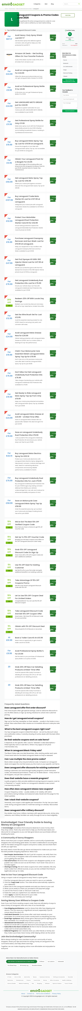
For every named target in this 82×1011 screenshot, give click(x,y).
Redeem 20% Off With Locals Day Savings (29, 300)
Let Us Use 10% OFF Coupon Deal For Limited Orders (29, 597)
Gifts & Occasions (54, 980)
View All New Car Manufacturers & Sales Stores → (21, 961)
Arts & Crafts (17, 977)
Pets (33, 983)
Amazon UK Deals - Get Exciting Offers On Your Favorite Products (29, 54)
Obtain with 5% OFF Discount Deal (30, 626)
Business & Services (45, 977)
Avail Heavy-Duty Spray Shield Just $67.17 (28, 36)
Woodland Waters (37, 965)
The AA (65, 60)
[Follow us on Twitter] (75, 1000)
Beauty (35, 977)
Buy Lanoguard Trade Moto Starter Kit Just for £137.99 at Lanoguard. (27, 199)
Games (45, 980)
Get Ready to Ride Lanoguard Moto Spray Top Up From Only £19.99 (28, 396)
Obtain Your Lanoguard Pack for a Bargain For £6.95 (29, 160)
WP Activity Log (24, 965)
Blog (52, 4)
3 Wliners (41, 961)
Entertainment (19, 980)
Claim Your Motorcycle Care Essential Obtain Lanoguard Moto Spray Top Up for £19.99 (29, 354)
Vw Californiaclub (67, 66)
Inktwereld (61, 961)
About (23, 994)
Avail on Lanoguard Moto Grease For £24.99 (29, 71)
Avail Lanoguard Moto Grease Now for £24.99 (28, 334)
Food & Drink (37, 980)
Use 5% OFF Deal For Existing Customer (27, 566)
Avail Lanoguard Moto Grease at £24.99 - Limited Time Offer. (29, 415)
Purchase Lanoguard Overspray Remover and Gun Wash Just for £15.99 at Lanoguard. (29, 241)
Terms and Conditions (43, 994)
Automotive (27, 977)
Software (47, 983)
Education (70, 977)
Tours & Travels (68, 983)
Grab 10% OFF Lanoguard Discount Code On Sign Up (26, 551)
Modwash (65, 63)
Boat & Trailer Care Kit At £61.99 (29, 637)
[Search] (79, 4)
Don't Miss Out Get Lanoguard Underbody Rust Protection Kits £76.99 (28, 375)
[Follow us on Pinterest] (75, 1003)
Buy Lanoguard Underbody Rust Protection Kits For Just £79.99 (29, 479)
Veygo (65, 70)
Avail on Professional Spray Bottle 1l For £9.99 (30, 87)
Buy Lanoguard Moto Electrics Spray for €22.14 (28, 454)
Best (46, 4)
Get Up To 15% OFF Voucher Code (29, 537)
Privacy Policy (56, 994)
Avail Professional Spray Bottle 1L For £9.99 (29, 652)
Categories (37, 4)
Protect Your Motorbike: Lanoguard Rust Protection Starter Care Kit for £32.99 (27, 220)
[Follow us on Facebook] (75, 997)
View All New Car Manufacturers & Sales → (69, 80)
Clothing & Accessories (59, 977)
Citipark (65, 76)
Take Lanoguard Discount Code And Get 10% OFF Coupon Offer (29, 612)
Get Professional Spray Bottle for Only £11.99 (29, 122)
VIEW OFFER (53, 56)
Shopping (39, 983)
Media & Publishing (24, 983)
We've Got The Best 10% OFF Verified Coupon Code (27, 523)
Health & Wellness (66, 980)
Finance (29, 980)
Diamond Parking (67, 73)
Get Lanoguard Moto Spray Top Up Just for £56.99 (29, 179)
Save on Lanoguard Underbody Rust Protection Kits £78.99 (29, 433)
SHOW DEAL (53, 38)
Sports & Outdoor (57, 983)
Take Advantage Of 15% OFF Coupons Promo (27, 581)
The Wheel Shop (12, 965)
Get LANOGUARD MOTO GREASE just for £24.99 (28, 103)
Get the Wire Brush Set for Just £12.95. (28, 316)
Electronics (10, 980)
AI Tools (9, 977)
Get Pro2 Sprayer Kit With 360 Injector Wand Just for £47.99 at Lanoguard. (29, 262)
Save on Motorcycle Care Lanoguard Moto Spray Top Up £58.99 (28, 503)
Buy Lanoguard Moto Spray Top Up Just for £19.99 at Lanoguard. (29, 142)
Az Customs (51, 961)
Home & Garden (11, 983)
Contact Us (30, 994)
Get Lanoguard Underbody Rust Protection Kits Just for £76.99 (29, 281)
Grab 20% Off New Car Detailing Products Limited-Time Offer (29, 668)
